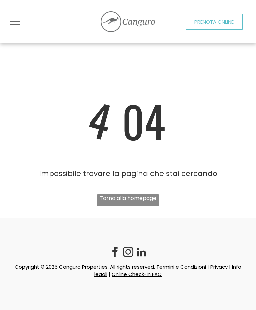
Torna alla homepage (128, 198)
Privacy (219, 266)
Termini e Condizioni (181, 266)
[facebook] (115, 253)
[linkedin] (141, 253)
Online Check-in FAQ (137, 274)
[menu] (14, 21)
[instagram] (128, 253)
